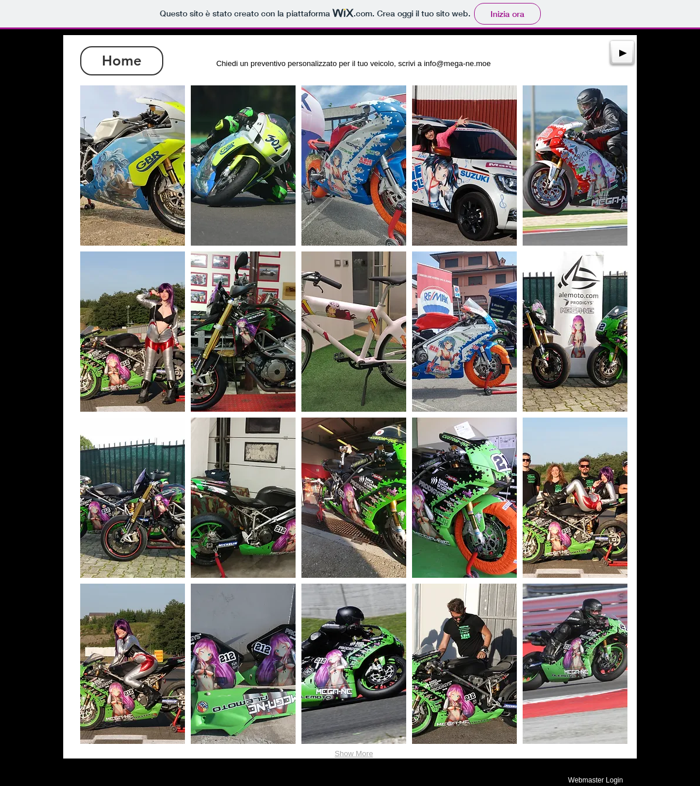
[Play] (622, 52)
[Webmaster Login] (595, 780)
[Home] (121, 60)
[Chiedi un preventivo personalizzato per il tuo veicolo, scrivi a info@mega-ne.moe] (353, 63)
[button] (132, 165)
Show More (354, 753)
